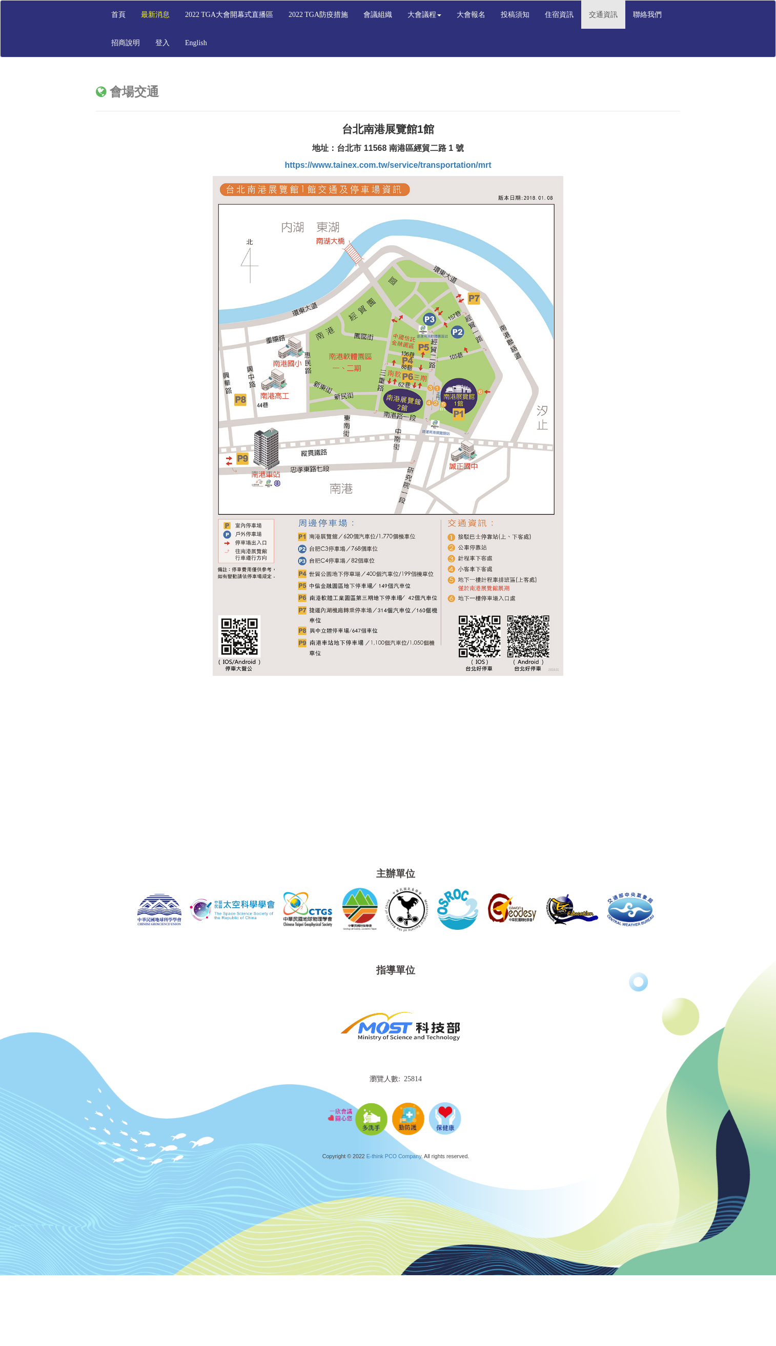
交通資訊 (603, 14)
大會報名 (471, 14)
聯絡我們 (647, 14)
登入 (162, 43)
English (196, 43)
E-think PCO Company (393, 1156)
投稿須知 (515, 14)
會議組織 (377, 14)
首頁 (118, 14)
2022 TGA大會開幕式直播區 (229, 14)
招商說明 (125, 43)
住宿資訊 (559, 14)
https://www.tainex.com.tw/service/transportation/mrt (387, 165)
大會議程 (424, 14)
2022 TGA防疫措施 (318, 14)
